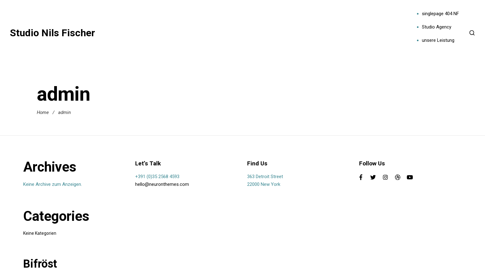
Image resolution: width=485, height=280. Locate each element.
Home (43, 112)
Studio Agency (436, 27)
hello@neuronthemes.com (162, 184)
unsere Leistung (438, 40)
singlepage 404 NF (440, 13)
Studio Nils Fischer (52, 33)
